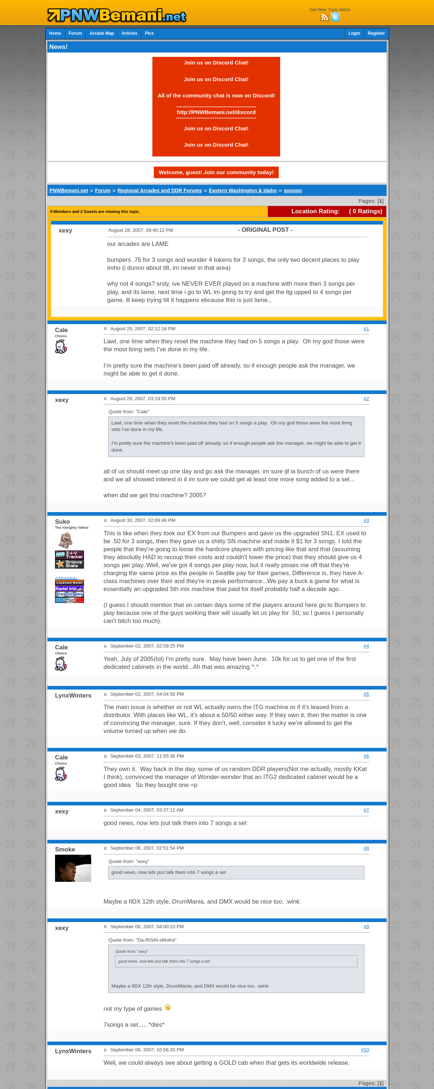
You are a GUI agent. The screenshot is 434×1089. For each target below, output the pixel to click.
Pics (149, 33)
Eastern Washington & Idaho (243, 190)
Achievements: (66, 578)
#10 (365, 1049)
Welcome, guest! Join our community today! (216, 172)
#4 (366, 646)
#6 (366, 756)
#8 (366, 848)
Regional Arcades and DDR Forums (160, 190)
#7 (366, 810)
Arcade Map (101, 33)
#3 (366, 520)
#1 (366, 328)
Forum (75, 33)
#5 (366, 694)
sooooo (293, 190)
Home (55, 33)
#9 (366, 926)
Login (354, 33)
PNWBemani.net (68, 190)
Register (376, 33)
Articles (130, 33)
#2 (366, 398)
